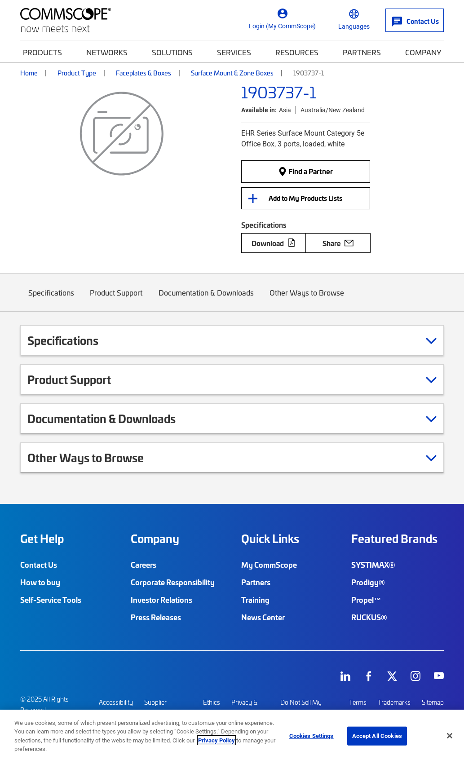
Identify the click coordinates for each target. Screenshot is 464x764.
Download (274, 243)
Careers (143, 564)
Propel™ (366, 599)
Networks (107, 51)
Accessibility (116, 702)
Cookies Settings (311, 736)
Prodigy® (368, 582)
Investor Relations (161, 599)
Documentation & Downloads (206, 299)
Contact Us (38, 564)
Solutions (172, 51)
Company (423, 51)
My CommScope (269, 564)
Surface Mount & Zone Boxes (232, 72)
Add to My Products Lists (305, 198)
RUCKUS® (369, 617)
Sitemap (433, 702)
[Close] (450, 736)
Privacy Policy (216, 740)
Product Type (76, 72)
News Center (263, 617)
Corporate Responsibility (173, 582)
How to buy (40, 582)
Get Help (42, 538)
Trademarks (394, 702)
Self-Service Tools (50, 599)
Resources (296, 51)
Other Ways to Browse (307, 299)
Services (234, 51)
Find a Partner (305, 171)
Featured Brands (394, 538)
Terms (358, 702)
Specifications (51, 299)
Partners (362, 51)
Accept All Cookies (377, 736)
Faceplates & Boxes (143, 72)
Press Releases (156, 617)
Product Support (116, 299)
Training (255, 599)
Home (29, 72)
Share (338, 243)
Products (42, 51)
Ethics (211, 702)
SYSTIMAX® (373, 564)
